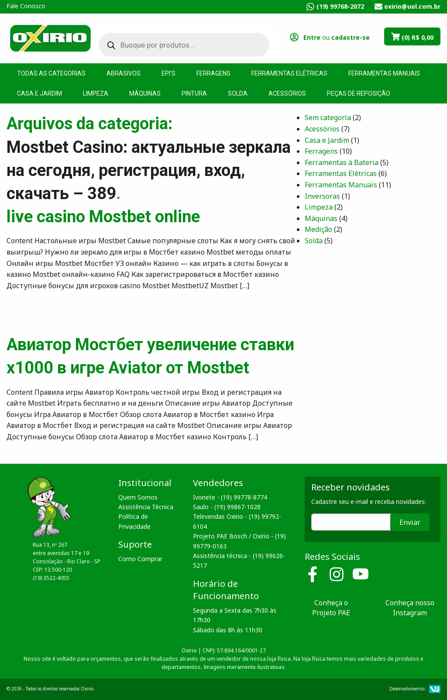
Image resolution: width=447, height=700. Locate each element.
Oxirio (50, 37)
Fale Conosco (26, 6)
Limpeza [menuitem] (95, 93)
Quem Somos (138, 497)
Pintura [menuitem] (194, 93)
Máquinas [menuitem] (145, 93)
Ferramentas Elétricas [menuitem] (289, 73)
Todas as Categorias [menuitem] (51, 73)
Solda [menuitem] (238, 93)
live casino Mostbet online (103, 216)
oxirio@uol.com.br (412, 6)
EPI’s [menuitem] (168, 73)
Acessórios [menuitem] (287, 93)
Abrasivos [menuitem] (124, 73)
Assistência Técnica (145, 507)
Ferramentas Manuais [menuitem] (384, 73)
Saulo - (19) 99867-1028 (227, 507)
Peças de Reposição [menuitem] (358, 93)
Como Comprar (140, 559)
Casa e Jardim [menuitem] (39, 93)
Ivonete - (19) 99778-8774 (230, 497)
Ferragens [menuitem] (213, 73)
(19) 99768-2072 (340, 6)
